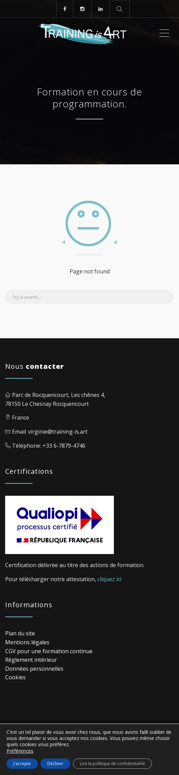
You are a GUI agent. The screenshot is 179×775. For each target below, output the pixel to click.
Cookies (15, 677)
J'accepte (22, 763)
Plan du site (20, 633)
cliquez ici (109, 579)
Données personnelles (34, 668)
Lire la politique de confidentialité (112, 763)
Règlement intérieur (31, 660)
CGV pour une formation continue (49, 651)
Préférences (20, 751)
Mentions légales (27, 642)
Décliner (55, 763)
